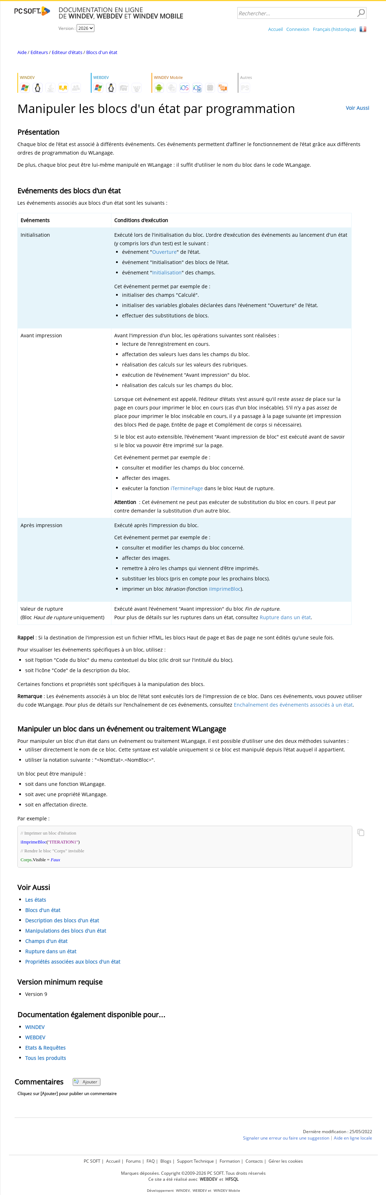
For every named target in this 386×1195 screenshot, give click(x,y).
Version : (68, 28)
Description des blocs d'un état (62, 920)
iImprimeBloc (225, 588)
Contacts (254, 1161)
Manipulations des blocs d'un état (65, 930)
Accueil (275, 29)
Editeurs (39, 52)
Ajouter (85, 1082)
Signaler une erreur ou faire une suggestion (286, 1138)
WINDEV (34, 1027)
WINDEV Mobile (227, 1190)
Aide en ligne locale (353, 1138)
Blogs (165, 1161)
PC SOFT (92, 1161)
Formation (230, 1161)
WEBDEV (35, 1037)
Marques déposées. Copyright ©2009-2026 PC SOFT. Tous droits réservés (193, 1173)
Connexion (297, 29)
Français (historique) (334, 29)
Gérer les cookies (286, 1161)
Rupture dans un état (285, 617)
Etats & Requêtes (45, 1047)
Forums (133, 1161)
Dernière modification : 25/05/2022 (337, 1132)
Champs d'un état (46, 941)
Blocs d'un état (101, 52)
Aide (22, 52)
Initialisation (167, 272)
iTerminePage (187, 488)
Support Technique (195, 1161)
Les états (35, 899)
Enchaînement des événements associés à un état (293, 704)
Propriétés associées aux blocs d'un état (72, 961)
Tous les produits (45, 1058)
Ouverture (164, 251)
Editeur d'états (67, 52)
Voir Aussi (357, 108)
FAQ (151, 1161)
